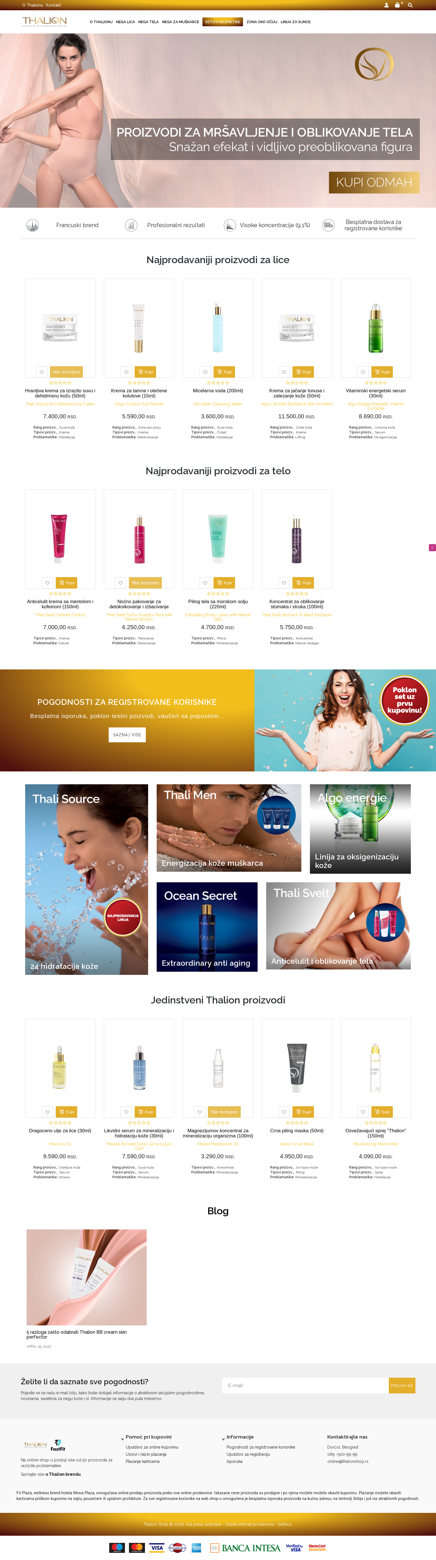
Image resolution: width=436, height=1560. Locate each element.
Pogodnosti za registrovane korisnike (261, 1447)
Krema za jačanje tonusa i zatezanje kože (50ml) (296, 393)
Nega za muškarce (180, 22)
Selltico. (285, 1524)
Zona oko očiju (261, 22)
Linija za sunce (295, 22)
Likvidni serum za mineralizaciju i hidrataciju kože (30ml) (139, 1133)
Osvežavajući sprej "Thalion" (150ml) (375, 1133)
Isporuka (234, 1461)
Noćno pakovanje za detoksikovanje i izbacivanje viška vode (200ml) (139, 607)
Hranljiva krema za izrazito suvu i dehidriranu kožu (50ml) (60, 393)
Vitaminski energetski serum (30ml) (376, 393)
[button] (386, 5)
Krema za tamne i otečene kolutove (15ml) (139, 393)
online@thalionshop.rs (348, 1461)
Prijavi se (398, 1385)
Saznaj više (127, 735)
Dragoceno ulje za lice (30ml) (60, 1130)
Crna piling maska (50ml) (297, 1130)
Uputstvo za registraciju (248, 1454)
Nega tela (148, 22)
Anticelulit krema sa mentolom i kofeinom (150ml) (60, 604)
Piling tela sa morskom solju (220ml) (218, 604)
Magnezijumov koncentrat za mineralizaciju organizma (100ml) (218, 1133)
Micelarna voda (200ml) (218, 390)
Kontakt (53, 5)
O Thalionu (32, 5)
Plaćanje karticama (143, 1461)
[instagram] (432, 547)
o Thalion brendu (63, 1474)
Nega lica (125, 22)
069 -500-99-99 (342, 1454)
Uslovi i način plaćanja (146, 1454)
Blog (218, 1211)
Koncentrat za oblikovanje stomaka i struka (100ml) (296, 604)
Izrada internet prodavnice (250, 1524)
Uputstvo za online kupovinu (152, 1447)
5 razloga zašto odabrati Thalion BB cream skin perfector (77, 1334)
